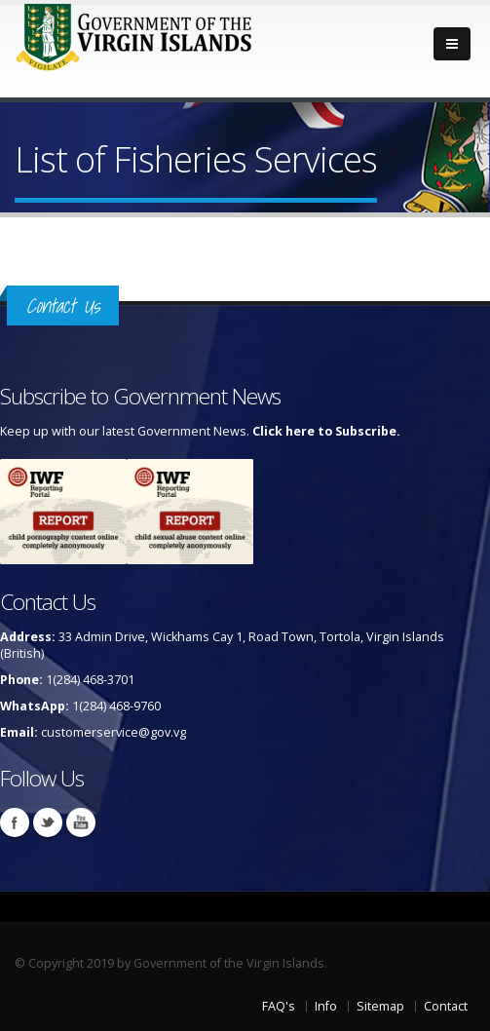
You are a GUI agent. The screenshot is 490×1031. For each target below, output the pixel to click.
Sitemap (380, 1006)
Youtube (80, 822)
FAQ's (278, 1006)
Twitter (47, 822)
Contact (446, 1006)
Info (326, 1006)
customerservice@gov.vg (113, 732)
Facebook (14, 822)
